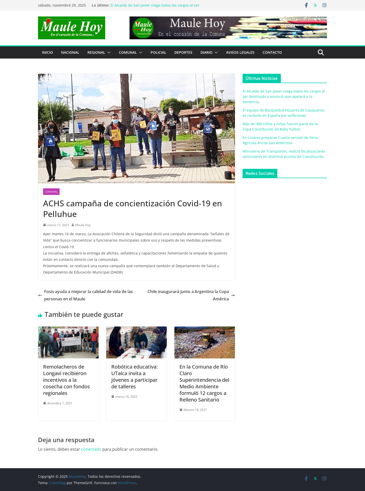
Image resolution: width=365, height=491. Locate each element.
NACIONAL (70, 52)
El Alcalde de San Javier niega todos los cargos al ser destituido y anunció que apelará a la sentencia (155, 8)
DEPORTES (183, 52)
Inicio (47, 52)
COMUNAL (128, 52)
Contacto (272, 52)
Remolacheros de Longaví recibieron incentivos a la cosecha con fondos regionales (66, 379)
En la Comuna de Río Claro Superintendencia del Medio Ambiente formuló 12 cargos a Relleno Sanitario (204, 383)
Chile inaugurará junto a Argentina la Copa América (191, 295)
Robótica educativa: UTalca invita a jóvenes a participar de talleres (134, 376)
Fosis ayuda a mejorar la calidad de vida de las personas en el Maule (85, 295)
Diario (206, 52)
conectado (91, 449)
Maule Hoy (82, 225)
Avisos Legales (240, 52)
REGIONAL (96, 52)
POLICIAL (158, 52)
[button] (108, 52)
